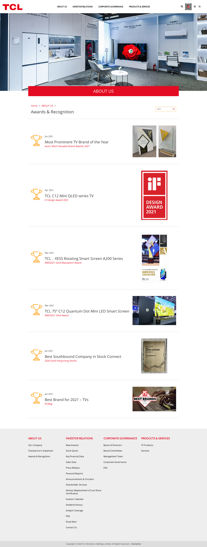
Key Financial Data (75, 456)
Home (34, 105)
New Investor (72, 445)
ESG (105, 467)
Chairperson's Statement (40, 450)
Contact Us (71, 527)
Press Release (73, 467)
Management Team (113, 456)
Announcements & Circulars (80, 479)
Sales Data (71, 462)
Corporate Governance (114, 462)
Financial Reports (74, 473)
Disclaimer (136, 544)
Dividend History (74, 504)
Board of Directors (112, 445)
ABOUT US (62, 6)
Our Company (35, 445)
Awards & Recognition (39, 456)
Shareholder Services (76, 484)
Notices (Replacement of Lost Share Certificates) (83, 492)
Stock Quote (72, 450)
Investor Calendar (75, 499)
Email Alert (71, 521)
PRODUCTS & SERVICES (139, 6)
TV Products (147, 445)
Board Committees (112, 450)
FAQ (68, 516)
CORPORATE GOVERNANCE (110, 6)
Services (145, 450)
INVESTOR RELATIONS (83, 6)
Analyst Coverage (74, 510)
